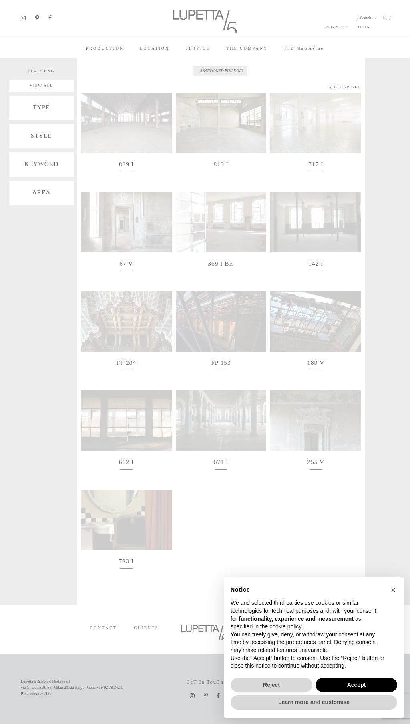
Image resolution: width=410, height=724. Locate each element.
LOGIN (363, 27)
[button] (393, 590)
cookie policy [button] (285, 626)
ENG (49, 71)
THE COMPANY (247, 48)
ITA (32, 71)
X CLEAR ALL (345, 87)
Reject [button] (271, 685)
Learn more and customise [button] (314, 702)
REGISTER (336, 27)
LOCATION (154, 48)
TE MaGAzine (304, 48)
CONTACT (103, 628)
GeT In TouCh (204, 682)
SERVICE (197, 48)
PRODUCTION (105, 48)
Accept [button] (356, 685)
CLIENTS (146, 628)
